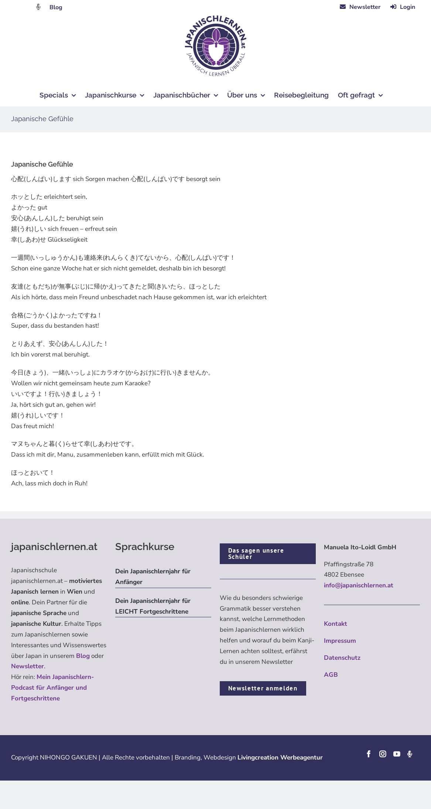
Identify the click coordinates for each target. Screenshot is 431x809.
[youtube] (396, 754)
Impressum (340, 640)
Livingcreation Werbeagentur (280, 757)
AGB (331, 674)
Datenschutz (342, 657)
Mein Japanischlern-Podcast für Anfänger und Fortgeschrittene (52, 688)
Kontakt (335, 623)
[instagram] (382, 754)
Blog (55, 7)
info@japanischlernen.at (358, 585)
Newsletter (27, 666)
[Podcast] (409, 754)
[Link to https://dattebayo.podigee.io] (38, 7)
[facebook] (368, 754)
